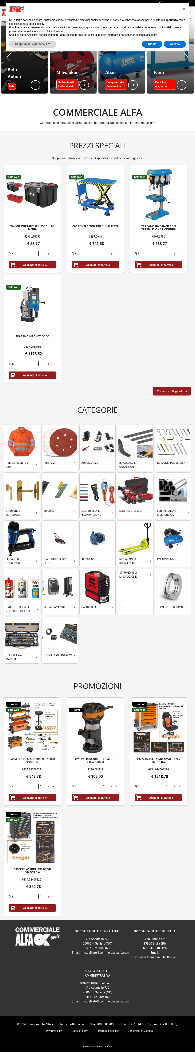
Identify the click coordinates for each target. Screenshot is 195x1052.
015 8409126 (158, 948)
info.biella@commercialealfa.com (154, 957)
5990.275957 (32, 236)
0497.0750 (158, 236)
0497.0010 (95, 236)
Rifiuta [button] (152, 44)
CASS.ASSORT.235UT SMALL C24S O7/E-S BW (158, 760)
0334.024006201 (32, 879)
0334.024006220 (158, 769)
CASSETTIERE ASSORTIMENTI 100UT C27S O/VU (32, 760)
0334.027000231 (32, 769)
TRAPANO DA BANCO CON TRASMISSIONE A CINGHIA (158, 227)
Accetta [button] (175, 44)
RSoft (109, 1046)
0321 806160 (101, 948)
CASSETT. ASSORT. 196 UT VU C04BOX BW (32, 870)
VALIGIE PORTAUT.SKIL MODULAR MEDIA (32, 227)
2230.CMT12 (95, 769)
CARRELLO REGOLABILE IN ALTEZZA (95, 226)
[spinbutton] (43, 253)
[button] (8, 57)
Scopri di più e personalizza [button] (32, 44)
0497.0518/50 (32, 346)
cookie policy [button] (36, 23)
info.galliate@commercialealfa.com (105, 952)
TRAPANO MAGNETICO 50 (32, 336)
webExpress (97, 1046)
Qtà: (11, 253)
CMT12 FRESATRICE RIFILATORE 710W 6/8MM (95, 760)
